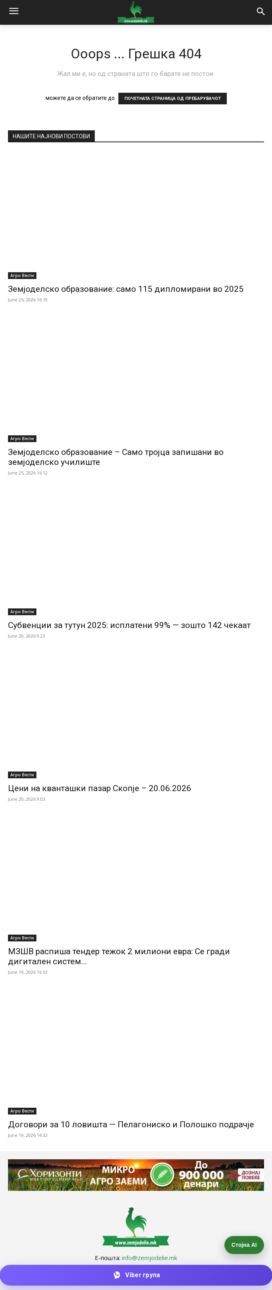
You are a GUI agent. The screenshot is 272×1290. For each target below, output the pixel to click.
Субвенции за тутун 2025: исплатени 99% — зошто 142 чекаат (129, 625)
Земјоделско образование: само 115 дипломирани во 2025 (126, 289)
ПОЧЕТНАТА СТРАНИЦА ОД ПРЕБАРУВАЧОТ (172, 98)
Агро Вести (22, 275)
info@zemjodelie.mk (149, 1258)
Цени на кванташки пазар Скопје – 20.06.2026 (99, 788)
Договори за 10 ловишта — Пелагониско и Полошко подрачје (131, 1124)
